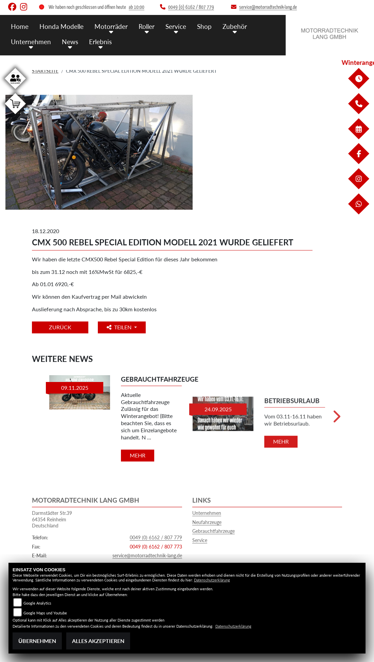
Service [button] (175, 26)
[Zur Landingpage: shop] (15, 115)
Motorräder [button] (111, 26)
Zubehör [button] (234, 26)
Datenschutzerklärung (212, 580)
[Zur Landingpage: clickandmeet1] (15, 90)
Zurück (60, 327)
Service (199, 540)
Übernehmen (37, 641)
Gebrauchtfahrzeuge (213, 531)
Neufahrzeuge (206, 522)
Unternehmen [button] (31, 42)
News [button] (70, 42)
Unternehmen (206, 513)
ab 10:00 (136, 7)
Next (336, 419)
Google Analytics (37, 603)
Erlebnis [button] (100, 42)
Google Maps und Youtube (45, 613)
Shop (204, 26)
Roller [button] (147, 26)
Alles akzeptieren (98, 641)
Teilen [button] (120, 327)
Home (20, 26)
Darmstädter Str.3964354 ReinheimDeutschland (52, 519)
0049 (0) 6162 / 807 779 (156, 537)
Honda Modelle (61, 26)
